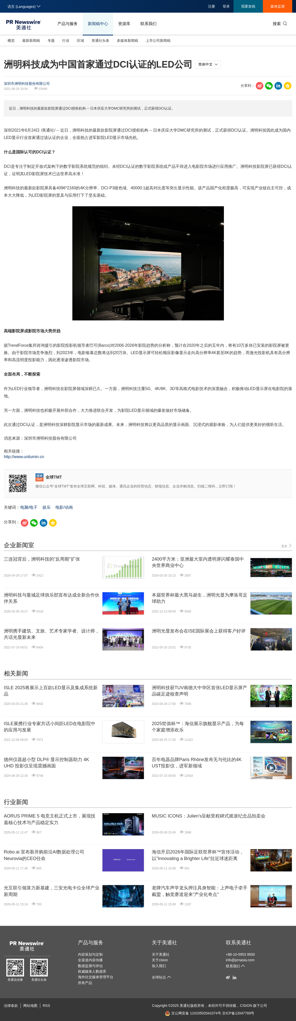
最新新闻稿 (31, 40)
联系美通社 (238, 942)
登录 (226, 6)
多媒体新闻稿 (127, 40)
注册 (211, 6)
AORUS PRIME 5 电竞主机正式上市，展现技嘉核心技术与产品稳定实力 (49, 819)
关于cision (160, 960)
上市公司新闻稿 (158, 40)
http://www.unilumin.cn (24, 457)
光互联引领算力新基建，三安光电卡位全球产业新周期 (51, 891)
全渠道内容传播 (90, 960)
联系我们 (148, 24)
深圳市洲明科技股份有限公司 (27, 83)
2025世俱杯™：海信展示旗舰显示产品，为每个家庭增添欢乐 (198, 726)
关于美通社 (164, 942)
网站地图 (30, 1006)
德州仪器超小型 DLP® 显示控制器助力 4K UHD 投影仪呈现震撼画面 (46, 762)
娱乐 (47, 507)
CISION (246, 1006)
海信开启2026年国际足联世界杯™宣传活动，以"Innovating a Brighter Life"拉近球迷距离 (198, 855)
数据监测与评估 (90, 966)
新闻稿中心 (98, 24)
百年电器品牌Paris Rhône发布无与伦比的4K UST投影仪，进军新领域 (197, 762)
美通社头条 (100, 40)
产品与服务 (67, 24)
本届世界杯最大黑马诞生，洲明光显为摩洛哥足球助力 (199, 598)
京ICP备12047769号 (238, 1013)
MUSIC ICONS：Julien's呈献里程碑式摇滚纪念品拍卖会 (208, 816)
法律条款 (11, 1006)
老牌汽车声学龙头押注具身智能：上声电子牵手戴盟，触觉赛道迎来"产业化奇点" (199, 891)
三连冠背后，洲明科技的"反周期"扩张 (42, 559)
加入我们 (159, 966)
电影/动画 (64, 507)
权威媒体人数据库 (92, 971)
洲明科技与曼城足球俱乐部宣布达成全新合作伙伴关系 (51, 598)
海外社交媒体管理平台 (95, 977)
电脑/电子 (28, 507)
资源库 (124, 24)
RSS (46, 1006)
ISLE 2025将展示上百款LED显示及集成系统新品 (51, 691)
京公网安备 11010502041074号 (193, 1013)
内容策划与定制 (90, 954)
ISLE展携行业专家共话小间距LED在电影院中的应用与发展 (49, 726)
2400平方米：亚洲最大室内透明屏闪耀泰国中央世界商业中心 (198, 562)
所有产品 (85, 983)
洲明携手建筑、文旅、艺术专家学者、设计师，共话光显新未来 (51, 634)
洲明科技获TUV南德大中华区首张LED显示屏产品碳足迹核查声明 (199, 691)
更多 (286, 546)
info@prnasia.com (240, 960)
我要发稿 (248, 6)
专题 (51, 40)
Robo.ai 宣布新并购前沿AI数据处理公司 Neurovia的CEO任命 (44, 855)
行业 (65, 40)
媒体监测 (277, 6)
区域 (80, 40)
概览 (11, 40)
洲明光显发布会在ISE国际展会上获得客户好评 (199, 631)
